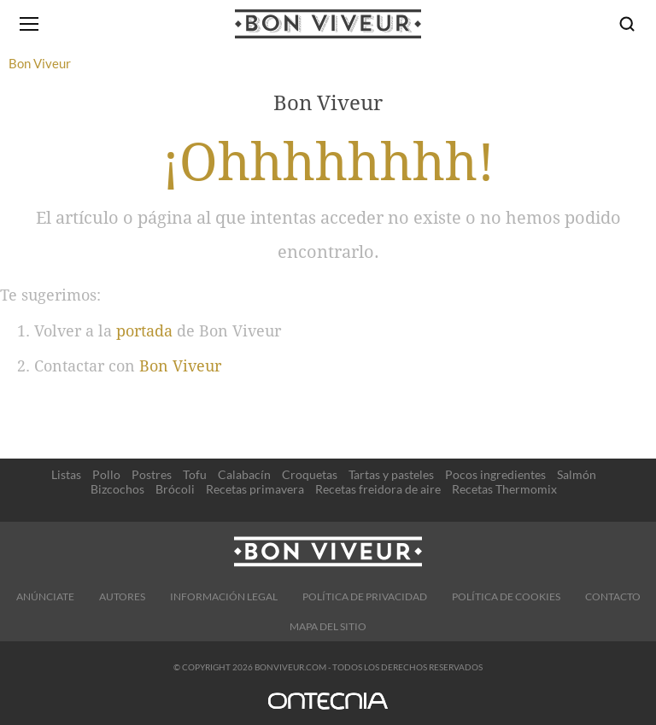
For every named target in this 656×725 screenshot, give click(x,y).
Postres (152, 474)
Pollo (106, 474)
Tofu (195, 474)
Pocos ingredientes (495, 474)
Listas (66, 474)
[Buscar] (627, 24)
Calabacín (244, 474)
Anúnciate (45, 596)
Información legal (224, 596)
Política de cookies (506, 596)
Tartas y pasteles (391, 474)
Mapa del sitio (328, 626)
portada (144, 331)
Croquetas (309, 474)
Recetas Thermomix (504, 489)
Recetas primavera (255, 489)
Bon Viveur (180, 366)
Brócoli (175, 489)
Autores (122, 596)
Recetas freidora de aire (378, 489)
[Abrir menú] (29, 24)
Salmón (576, 474)
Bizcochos (117, 489)
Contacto (613, 596)
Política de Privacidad (364, 596)
